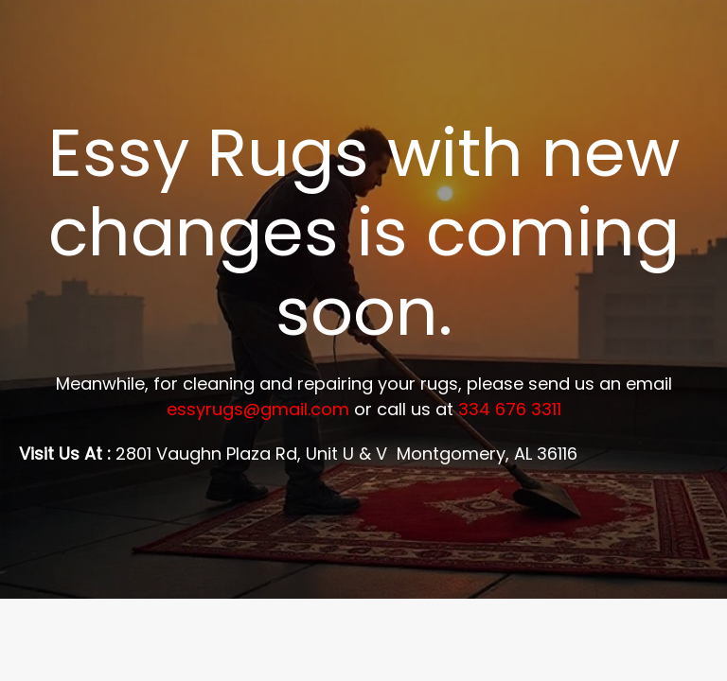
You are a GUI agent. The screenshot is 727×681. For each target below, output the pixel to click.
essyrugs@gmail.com (258, 409)
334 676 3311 (509, 409)
